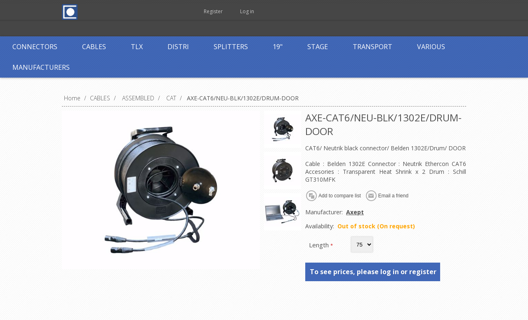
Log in (247, 11)
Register (213, 11)
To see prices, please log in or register (373, 271)
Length (319, 245)
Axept (355, 212)
